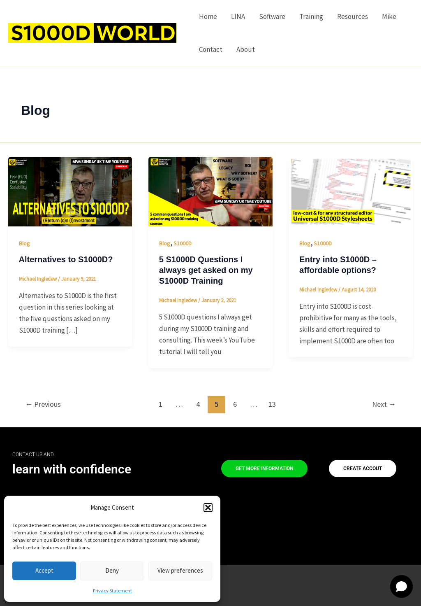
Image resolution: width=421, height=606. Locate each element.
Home (208, 16)
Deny (112, 570)
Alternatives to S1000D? (66, 259)
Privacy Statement (112, 590)
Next (384, 404)
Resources (352, 16)
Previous (43, 404)
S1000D (182, 243)
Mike (389, 16)
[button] (208, 507)
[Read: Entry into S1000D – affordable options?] (351, 191)
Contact (210, 49)
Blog (24, 243)
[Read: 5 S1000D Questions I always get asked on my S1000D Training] (210, 191)
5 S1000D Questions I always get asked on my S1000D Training (206, 270)
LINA (238, 16)
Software (272, 16)
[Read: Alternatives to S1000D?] (70, 191)
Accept (44, 570)
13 (272, 404)
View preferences (180, 570)
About (245, 49)
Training (311, 16)
